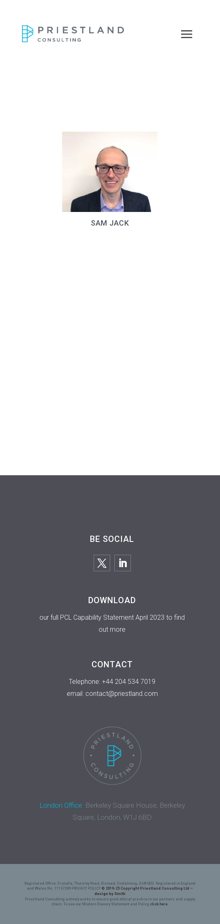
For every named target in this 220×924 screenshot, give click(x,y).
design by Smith (110, 894)
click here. (159, 904)
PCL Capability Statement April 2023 (112, 617)
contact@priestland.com (121, 694)
